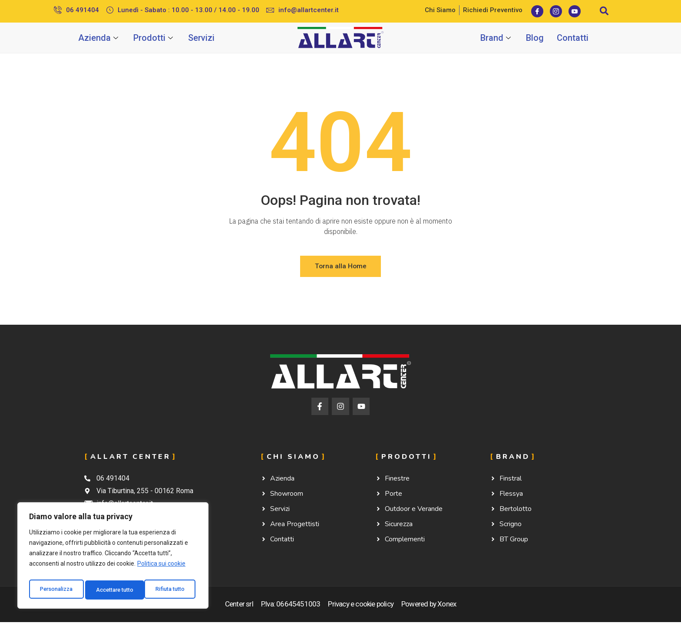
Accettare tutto (167, 589)
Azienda (99, 38)
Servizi (201, 38)
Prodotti (154, 38)
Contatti (572, 38)
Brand (496, 38)
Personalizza (56, 589)
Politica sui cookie (161, 568)
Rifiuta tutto (111, 589)
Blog (535, 38)
